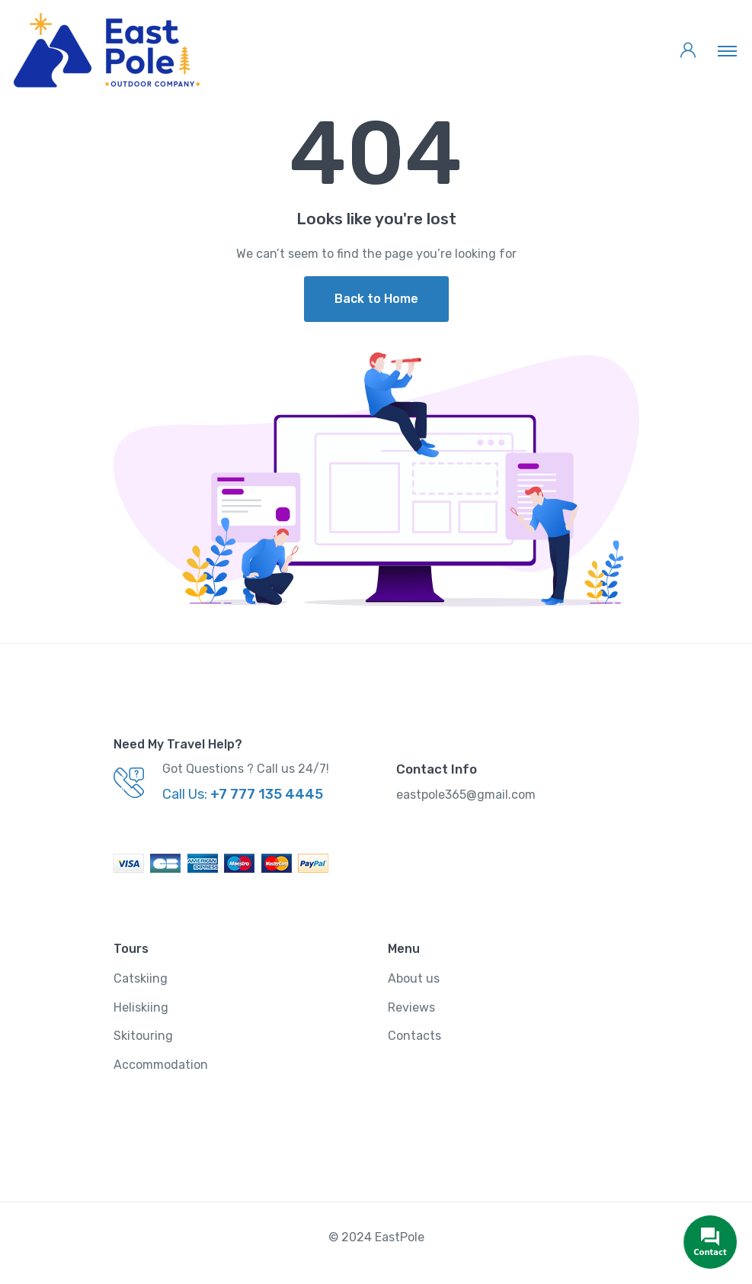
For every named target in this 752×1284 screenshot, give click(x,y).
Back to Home (376, 298)
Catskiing (141, 978)
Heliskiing (141, 1007)
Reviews (411, 1007)
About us (414, 978)
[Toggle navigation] (727, 50)
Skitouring (143, 1035)
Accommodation (161, 1064)
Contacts (414, 1035)
